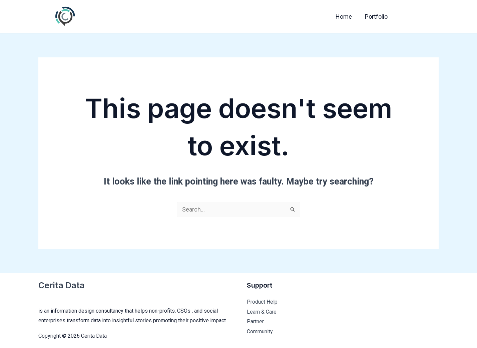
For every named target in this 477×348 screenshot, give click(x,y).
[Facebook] (406, 17)
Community (260, 332)
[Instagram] (434, 17)
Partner (255, 322)
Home (345, 16)
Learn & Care (262, 312)
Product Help (262, 302)
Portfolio (376, 16)
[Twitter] (420, 17)
